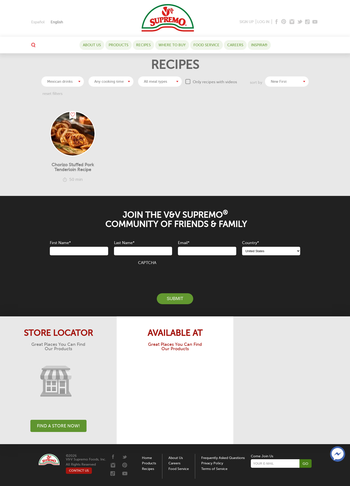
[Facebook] (276, 22)
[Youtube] (315, 22)
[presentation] (175, 276)
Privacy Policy (212, 463)
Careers (235, 45)
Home (147, 458)
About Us (92, 45)
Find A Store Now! (58, 425)
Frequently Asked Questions (223, 458)
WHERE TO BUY (172, 45)
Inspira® (259, 45)
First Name (60, 243)
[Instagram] (292, 22)
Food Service (206, 45)
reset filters (52, 94)
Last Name (124, 243)
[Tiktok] (308, 22)
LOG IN (263, 22)
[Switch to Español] (37, 22)
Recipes (143, 45)
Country (250, 243)
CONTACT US (79, 470)
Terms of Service (214, 469)
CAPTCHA (147, 263)
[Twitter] (300, 22)
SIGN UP (246, 22)
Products (118, 45)
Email (183, 243)
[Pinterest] (283, 22)
